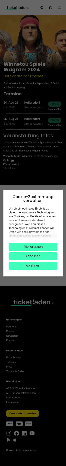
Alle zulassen (33, 247)
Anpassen (33, 256)
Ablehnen (33, 266)
